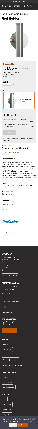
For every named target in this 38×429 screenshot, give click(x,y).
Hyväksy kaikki (22, 425)
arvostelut (19, 1)
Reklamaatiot (7, 349)
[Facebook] (3, 323)
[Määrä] (7, 84)
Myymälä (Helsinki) (10, 120)
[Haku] (25, 6)
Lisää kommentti (8, 204)
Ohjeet (5, 355)
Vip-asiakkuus (7, 382)
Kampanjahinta (9, 64)
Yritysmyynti (7, 307)
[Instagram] (8, 323)
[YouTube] (12, 323)
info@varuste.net (8, 289)
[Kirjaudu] (28, 6)
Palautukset (6, 344)
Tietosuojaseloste (8, 387)
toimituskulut (25, 68)
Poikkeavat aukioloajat (10, 276)
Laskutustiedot (7, 312)
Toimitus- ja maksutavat (10, 360)
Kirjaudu (5, 377)
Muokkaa (13, 425)
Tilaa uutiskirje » (9, 331)
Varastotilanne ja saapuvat (11, 152)
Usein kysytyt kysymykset (11, 302)
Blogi (4, 399)
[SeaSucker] (10, 226)
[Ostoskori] (31, 6)
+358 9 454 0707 (11, 286)
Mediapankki (7, 410)
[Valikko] (2, 6)
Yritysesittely (7, 415)
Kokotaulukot (7, 404)
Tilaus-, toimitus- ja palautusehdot (13, 365)
